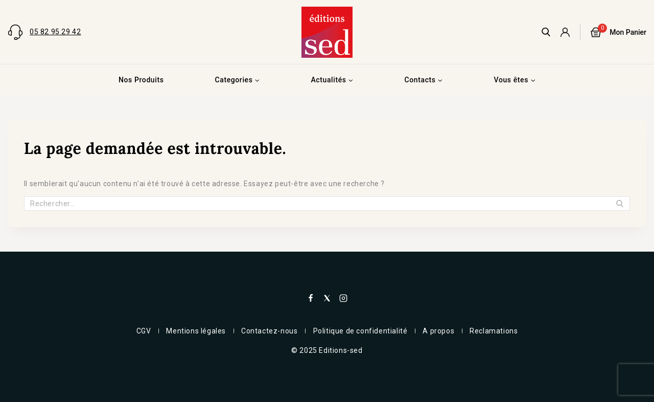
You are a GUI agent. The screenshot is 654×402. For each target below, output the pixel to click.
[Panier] (618, 32)
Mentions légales (196, 331)
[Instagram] (343, 298)
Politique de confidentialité (360, 331)
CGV (143, 331)
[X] (327, 298)
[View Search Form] (546, 32)
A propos (438, 331)
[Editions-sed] (327, 32)
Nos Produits (141, 80)
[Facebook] (310, 298)
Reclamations (494, 331)
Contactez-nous (269, 331)
